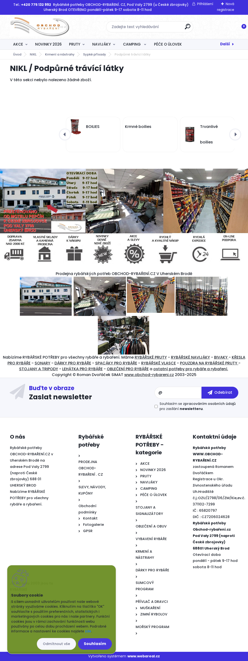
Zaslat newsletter (60, 396)
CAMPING (132, 44)
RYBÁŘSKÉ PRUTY (151, 357)
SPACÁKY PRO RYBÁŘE (116, 363)
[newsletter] (220, 392)
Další (225, 44)
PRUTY (74, 44)
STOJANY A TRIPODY (38, 369)
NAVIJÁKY (101, 44)
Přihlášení (205, 3)
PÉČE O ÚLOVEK (168, 44)
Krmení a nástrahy (60, 54)
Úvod (17, 54)
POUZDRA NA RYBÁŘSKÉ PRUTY (209, 363)
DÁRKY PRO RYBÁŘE (72, 363)
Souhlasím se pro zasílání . (198, 406)
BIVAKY (221, 357)
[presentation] (65, 134)
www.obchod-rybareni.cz (149, 375)
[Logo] (39, 27)
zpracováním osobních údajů (209, 403)
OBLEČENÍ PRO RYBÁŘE (128, 369)
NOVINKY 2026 (48, 44)
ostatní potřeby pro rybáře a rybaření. (190, 369)
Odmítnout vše (56, 643)
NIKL (33, 54)
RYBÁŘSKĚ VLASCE (158, 363)
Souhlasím (95, 643)
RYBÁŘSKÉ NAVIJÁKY (190, 357)
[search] (187, 28)
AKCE (18, 44)
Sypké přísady (94, 54)
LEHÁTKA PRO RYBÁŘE (82, 369)
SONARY (42, 363)
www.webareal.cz (143, 656)
